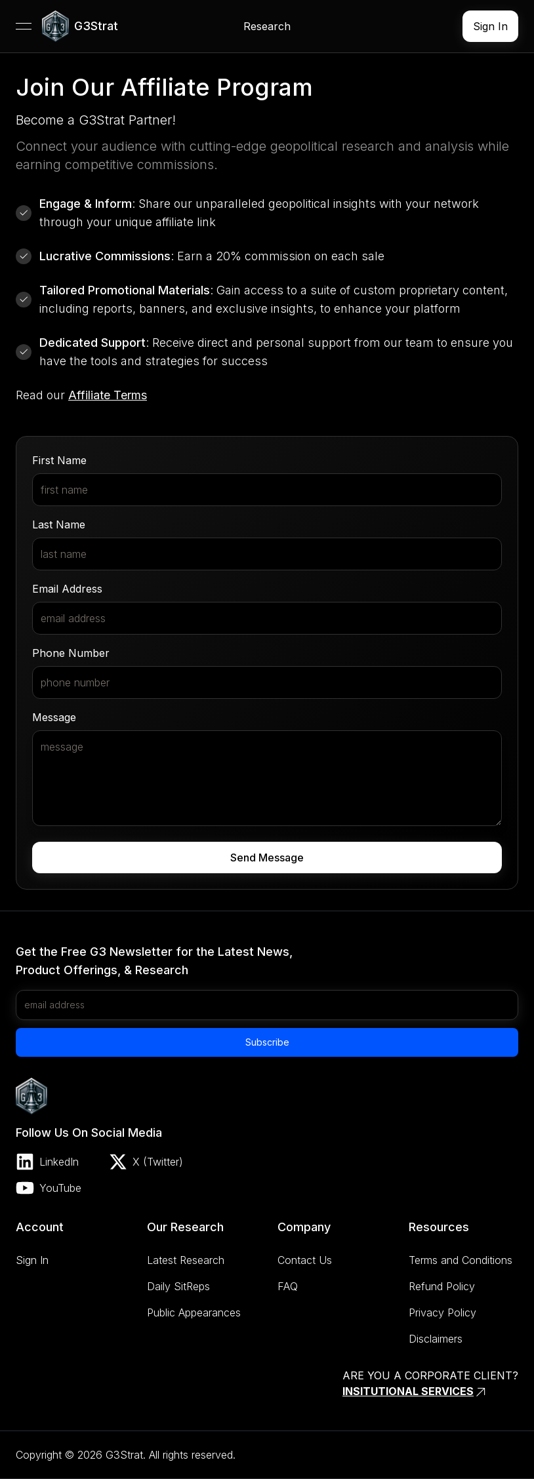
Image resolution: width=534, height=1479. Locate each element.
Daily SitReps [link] (178, 1286)
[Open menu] (23, 26)
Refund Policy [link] (442, 1286)
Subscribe (267, 1042)
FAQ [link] (287, 1286)
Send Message (267, 857)
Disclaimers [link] (435, 1338)
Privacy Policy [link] (442, 1312)
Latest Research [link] (185, 1260)
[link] (80, 26)
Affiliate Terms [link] (107, 395)
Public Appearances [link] (194, 1312)
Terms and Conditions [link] (460, 1260)
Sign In (490, 26)
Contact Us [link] (304, 1260)
